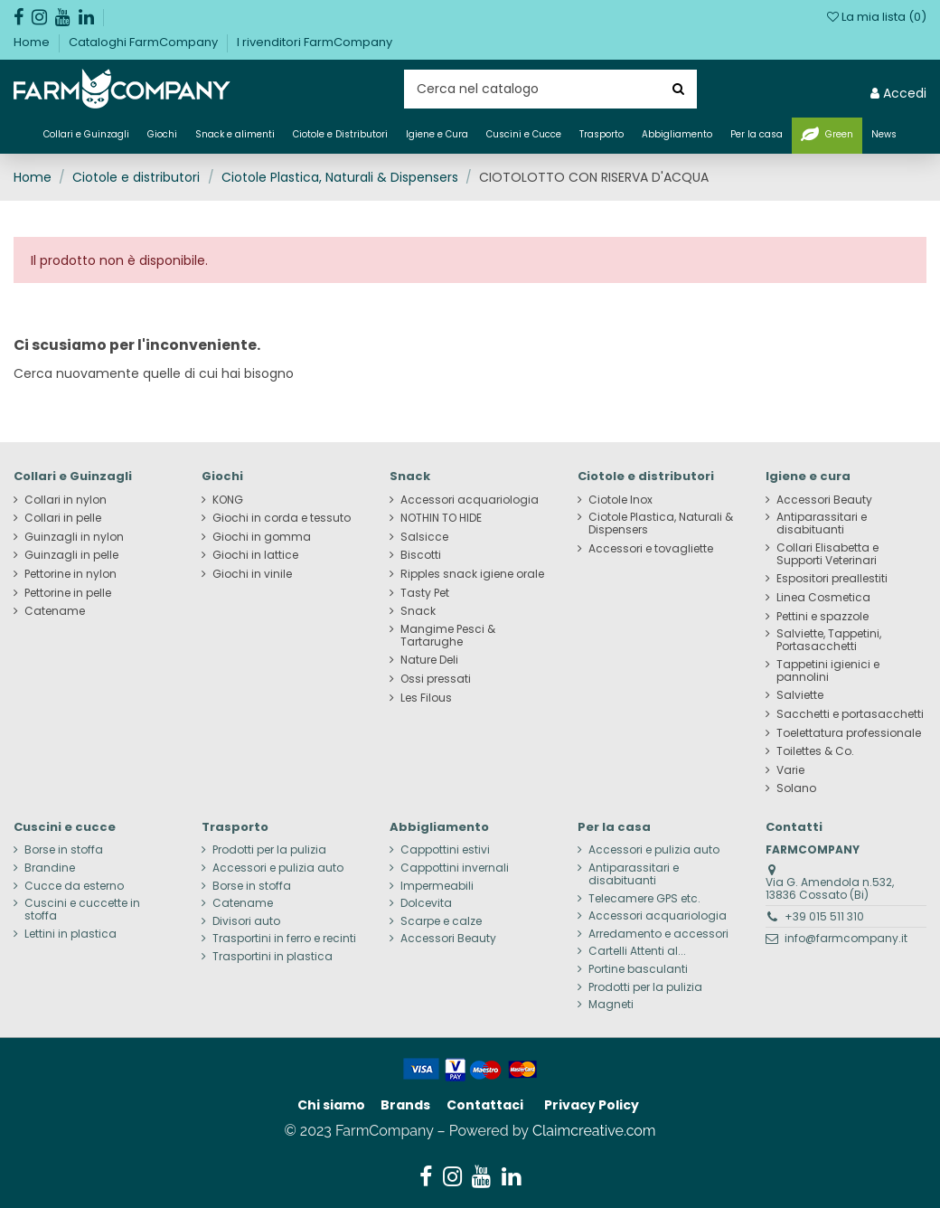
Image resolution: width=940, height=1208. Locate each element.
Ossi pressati (435, 679)
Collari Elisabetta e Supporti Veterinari (827, 554)
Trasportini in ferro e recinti (284, 938)
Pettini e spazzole (822, 616)
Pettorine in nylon (70, 574)
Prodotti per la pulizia (269, 850)
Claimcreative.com (594, 1130)
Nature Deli (429, 660)
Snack (418, 611)
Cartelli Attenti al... (637, 951)
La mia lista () (876, 16)
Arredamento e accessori (658, 934)
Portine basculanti (638, 969)
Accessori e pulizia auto (277, 868)
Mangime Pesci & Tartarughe (447, 635)
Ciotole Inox (620, 500)
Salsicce (424, 537)
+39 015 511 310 (824, 916)
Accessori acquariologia (469, 500)
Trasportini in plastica (272, 956)
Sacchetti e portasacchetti (850, 714)
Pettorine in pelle (67, 593)
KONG (227, 500)
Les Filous (426, 698)
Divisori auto (246, 921)
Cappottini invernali (454, 868)
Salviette (799, 695)
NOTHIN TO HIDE (441, 518)
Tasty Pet (424, 593)
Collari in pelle (62, 518)
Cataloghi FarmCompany (145, 42)
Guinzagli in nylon (74, 537)
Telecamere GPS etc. (644, 898)
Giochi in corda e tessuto (281, 518)
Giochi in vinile (252, 574)
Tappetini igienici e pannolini (827, 671)
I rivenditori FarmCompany (314, 42)
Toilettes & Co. (815, 751)
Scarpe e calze (441, 921)
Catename (54, 611)
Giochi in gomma (261, 537)
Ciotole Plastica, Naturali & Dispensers (660, 523)
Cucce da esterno (74, 886)
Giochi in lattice (255, 555)
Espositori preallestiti (832, 578)
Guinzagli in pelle (71, 555)
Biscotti (420, 555)
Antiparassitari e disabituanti (821, 523)
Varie (790, 770)
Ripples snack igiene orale (472, 574)
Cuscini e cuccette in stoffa (82, 909)
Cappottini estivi (445, 850)
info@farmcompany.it (846, 938)
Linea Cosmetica (823, 597)
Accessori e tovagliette (650, 549)
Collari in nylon (65, 500)
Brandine (49, 868)
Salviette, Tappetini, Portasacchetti (828, 640)
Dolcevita (426, 903)
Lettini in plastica (70, 934)
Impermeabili (437, 886)
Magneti (611, 1004)
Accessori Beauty (824, 500)
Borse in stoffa (63, 850)
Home (33, 42)
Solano (796, 788)
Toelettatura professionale (848, 733)
